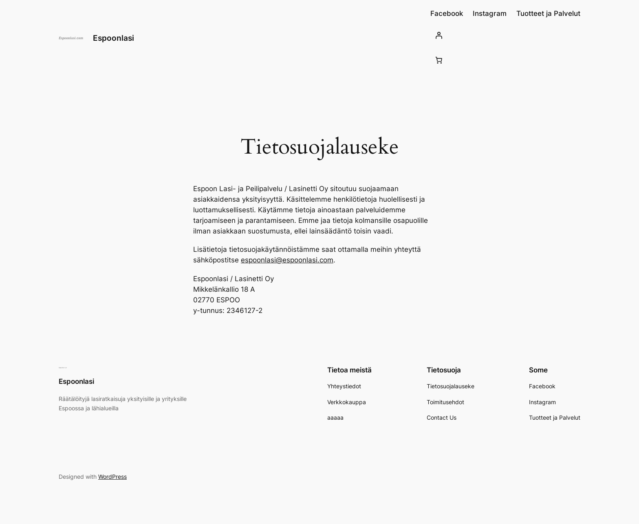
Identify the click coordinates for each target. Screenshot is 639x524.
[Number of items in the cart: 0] (438, 59)
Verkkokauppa (346, 402)
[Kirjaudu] (505, 35)
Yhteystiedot (344, 386)
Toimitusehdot (445, 402)
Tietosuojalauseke (450, 386)
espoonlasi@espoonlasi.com (287, 260)
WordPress (112, 476)
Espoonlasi (113, 38)
